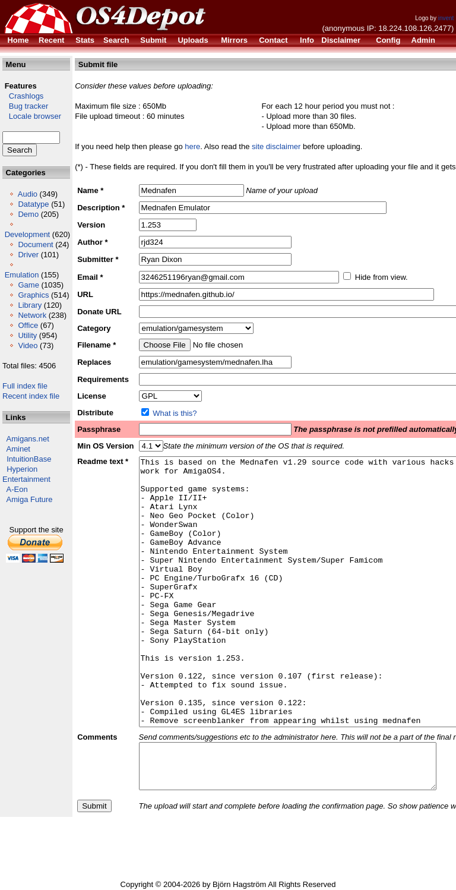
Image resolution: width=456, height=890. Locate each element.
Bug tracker (25, 106)
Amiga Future (30, 499)
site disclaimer (276, 146)
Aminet (18, 448)
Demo (28, 214)
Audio (27, 194)
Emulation (22, 274)
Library (30, 305)
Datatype (33, 204)
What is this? (175, 413)
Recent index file (30, 396)
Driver (28, 254)
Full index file (25, 385)
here (192, 146)
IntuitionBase (29, 459)
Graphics (33, 295)
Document (35, 244)
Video (27, 345)
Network (32, 315)
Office (28, 325)
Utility (27, 335)
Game (28, 284)
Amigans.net (28, 438)
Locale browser (31, 116)
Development (27, 234)
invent (446, 18)
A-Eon (17, 489)
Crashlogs (22, 95)
